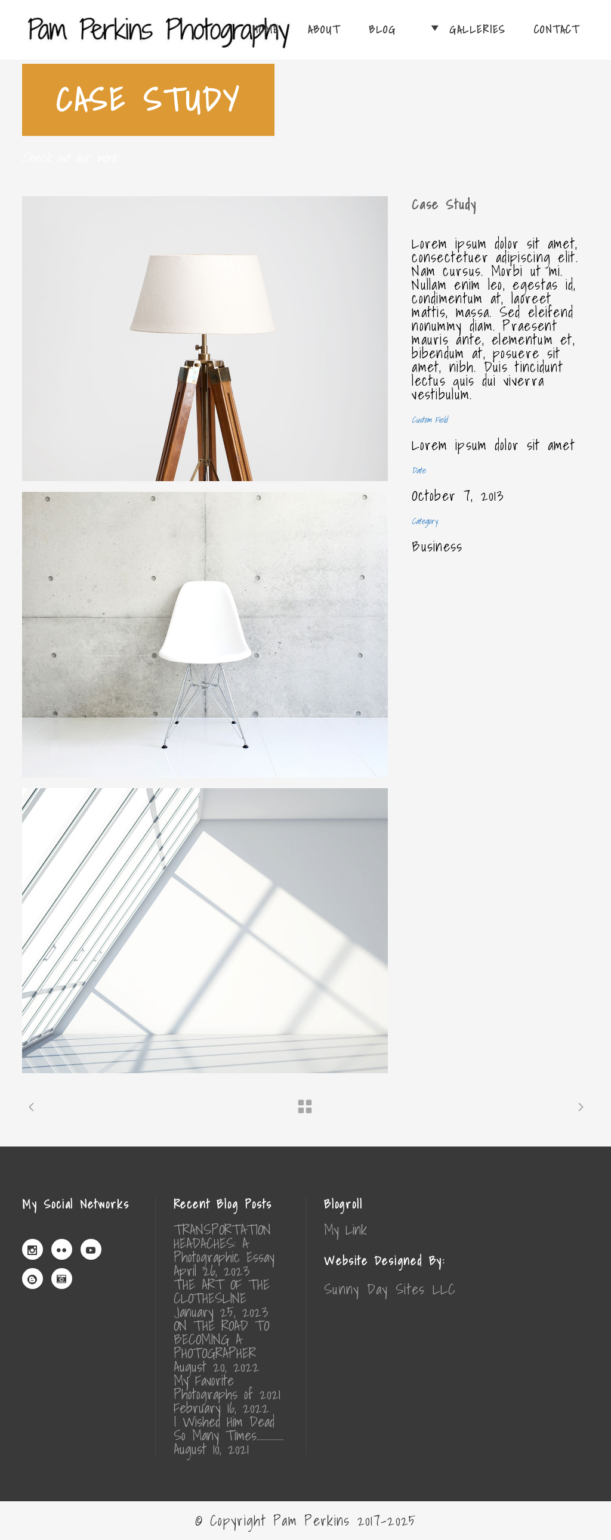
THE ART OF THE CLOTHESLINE (222, 1291)
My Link (345, 1229)
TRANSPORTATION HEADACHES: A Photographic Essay (224, 1243)
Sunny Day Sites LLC (390, 1289)
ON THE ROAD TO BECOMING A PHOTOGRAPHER (221, 1339)
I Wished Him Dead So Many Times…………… (228, 1428)
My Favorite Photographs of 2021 (227, 1387)
